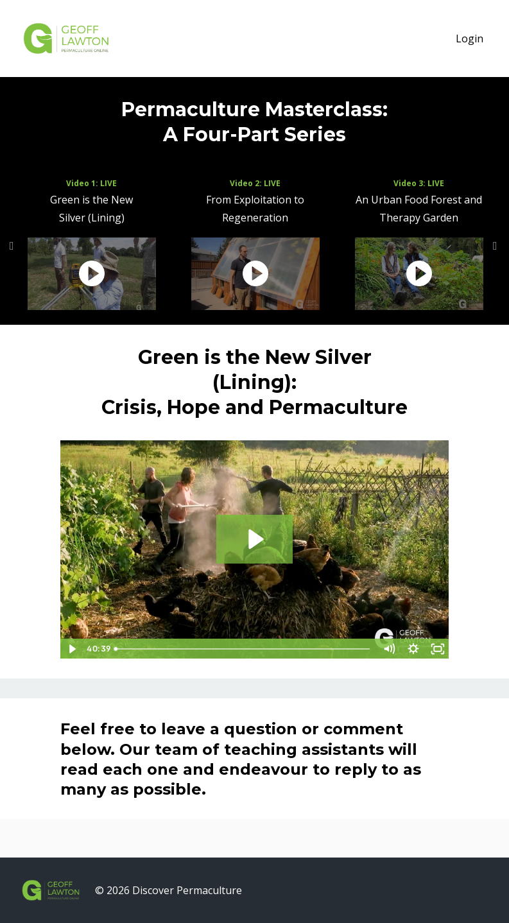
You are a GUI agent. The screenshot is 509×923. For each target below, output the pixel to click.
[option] (91, 246)
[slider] (243, 649)
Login (469, 38)
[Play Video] (72, 649)
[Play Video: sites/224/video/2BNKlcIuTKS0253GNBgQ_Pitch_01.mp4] (254, 539)
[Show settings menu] (413, 649)
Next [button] (496, 252)
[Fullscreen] (437, 649)
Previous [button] (13, 252)
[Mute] (388, 649)
